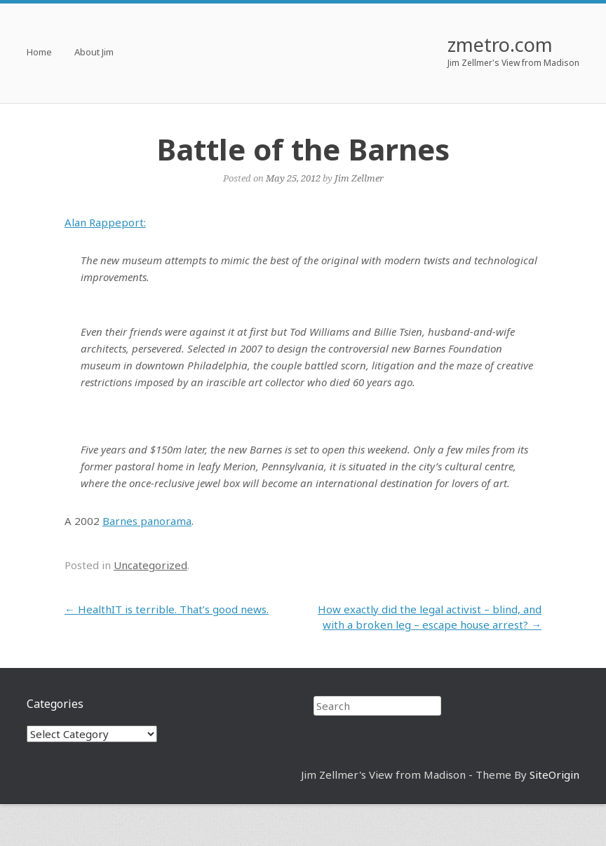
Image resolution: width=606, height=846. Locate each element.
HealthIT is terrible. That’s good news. (167, 609)
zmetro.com (500, 44)
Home (39, 53)
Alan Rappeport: (105, 222)
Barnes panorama (146, 521)
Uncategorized (150, 565)
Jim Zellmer (359, 178)
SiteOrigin (554, 774)
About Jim (94, 53)
